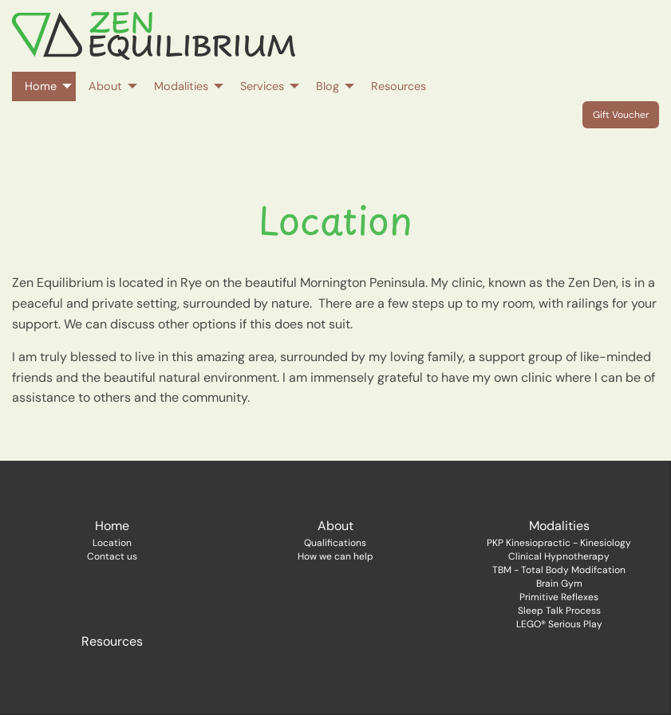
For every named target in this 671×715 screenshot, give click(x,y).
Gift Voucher (621, 114)
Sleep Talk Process (559, 610)
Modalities (559, 525)
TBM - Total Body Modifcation (559, 570)
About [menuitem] (105, 86)
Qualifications (335, 542)
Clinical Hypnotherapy (559, 556)
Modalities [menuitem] (181, 86)
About (335, 525)
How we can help (335, 556)
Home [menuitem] (41, 86)
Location (112, 542)
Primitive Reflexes (558, 597)
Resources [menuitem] (398, 86)
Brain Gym (559, 583)
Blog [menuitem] (327, 86)
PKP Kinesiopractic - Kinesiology (559, 542)
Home (112, 525)
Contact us (112, 556)
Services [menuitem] (262, 86)
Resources (112, 641)
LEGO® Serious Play (559, 624)
